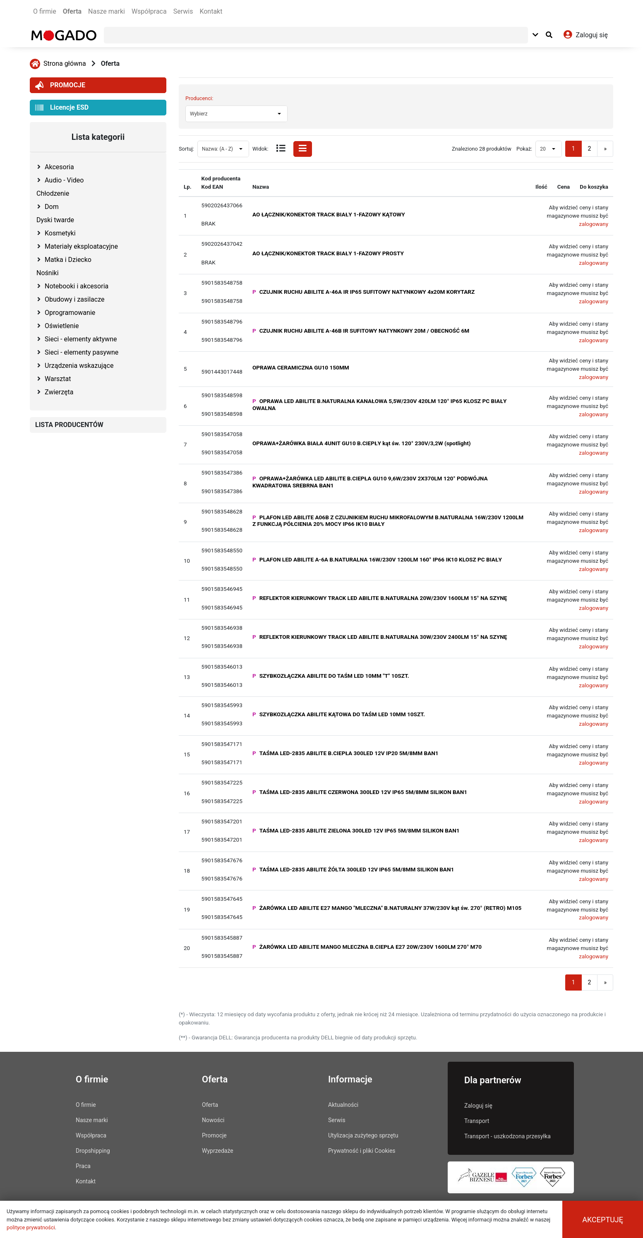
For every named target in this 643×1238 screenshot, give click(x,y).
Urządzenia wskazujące (79, 365)
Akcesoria (59, 167)
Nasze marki (106, 11)
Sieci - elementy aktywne (81, 339)
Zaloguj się (478, 1105)
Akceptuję (602, 1219)
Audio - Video (64, 180)
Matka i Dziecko (68, 260)
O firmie (44, 11)
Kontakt (210, 11)
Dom (52, 207)
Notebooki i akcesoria (76, 286)
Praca (83, 1166)
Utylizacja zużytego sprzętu (363, 1135)
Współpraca (149, 11)
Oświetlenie (62, 326)
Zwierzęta (59, 392)
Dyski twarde (55, 220)
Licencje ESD (62, 107)
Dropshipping (93, 1150)
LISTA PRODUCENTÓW (69, 425)
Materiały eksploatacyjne (81, 246)
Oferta (72, 11)
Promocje (214, 1135)
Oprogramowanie (70, 313)
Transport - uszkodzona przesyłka (507, 1136)
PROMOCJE (60, 85)
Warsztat (58, 379)
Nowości (213, 1120)
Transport (476, 1121)
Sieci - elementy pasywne (81, 352)
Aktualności (343, 1104)
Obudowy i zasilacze (74, 299)
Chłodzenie (52, 193)
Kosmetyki (60, 233)
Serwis (183, 11)
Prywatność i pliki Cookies (362, 1150)
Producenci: (199, 98)
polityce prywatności (31, 1227)
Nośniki (47, 273)
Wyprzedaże (217, 1150)
